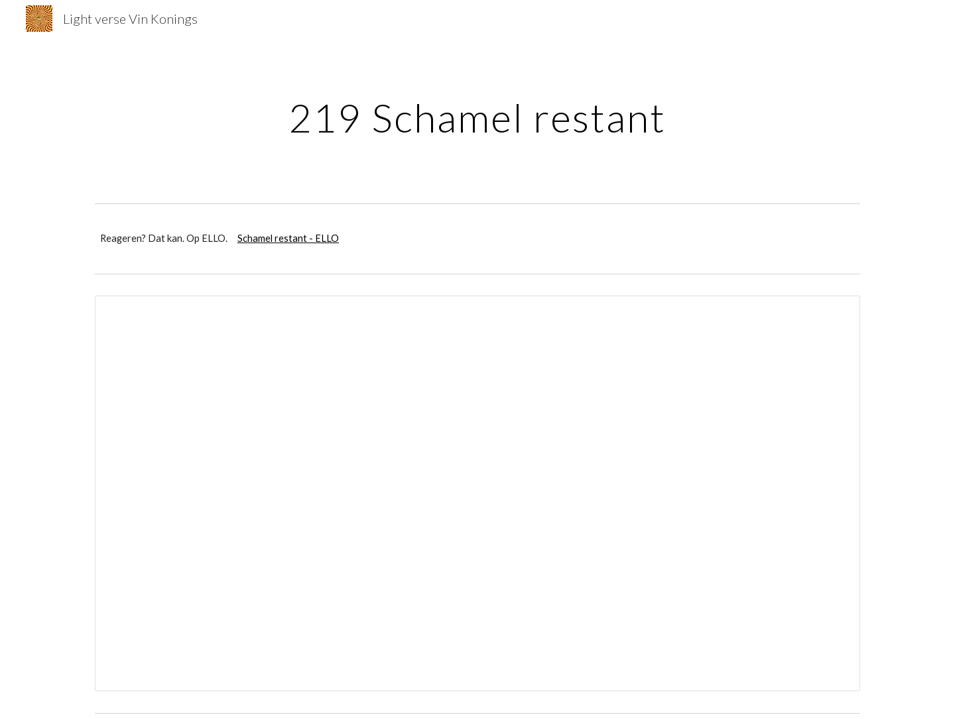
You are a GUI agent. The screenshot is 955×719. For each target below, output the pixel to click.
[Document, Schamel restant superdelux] (477, 493)
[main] (477, 117)
